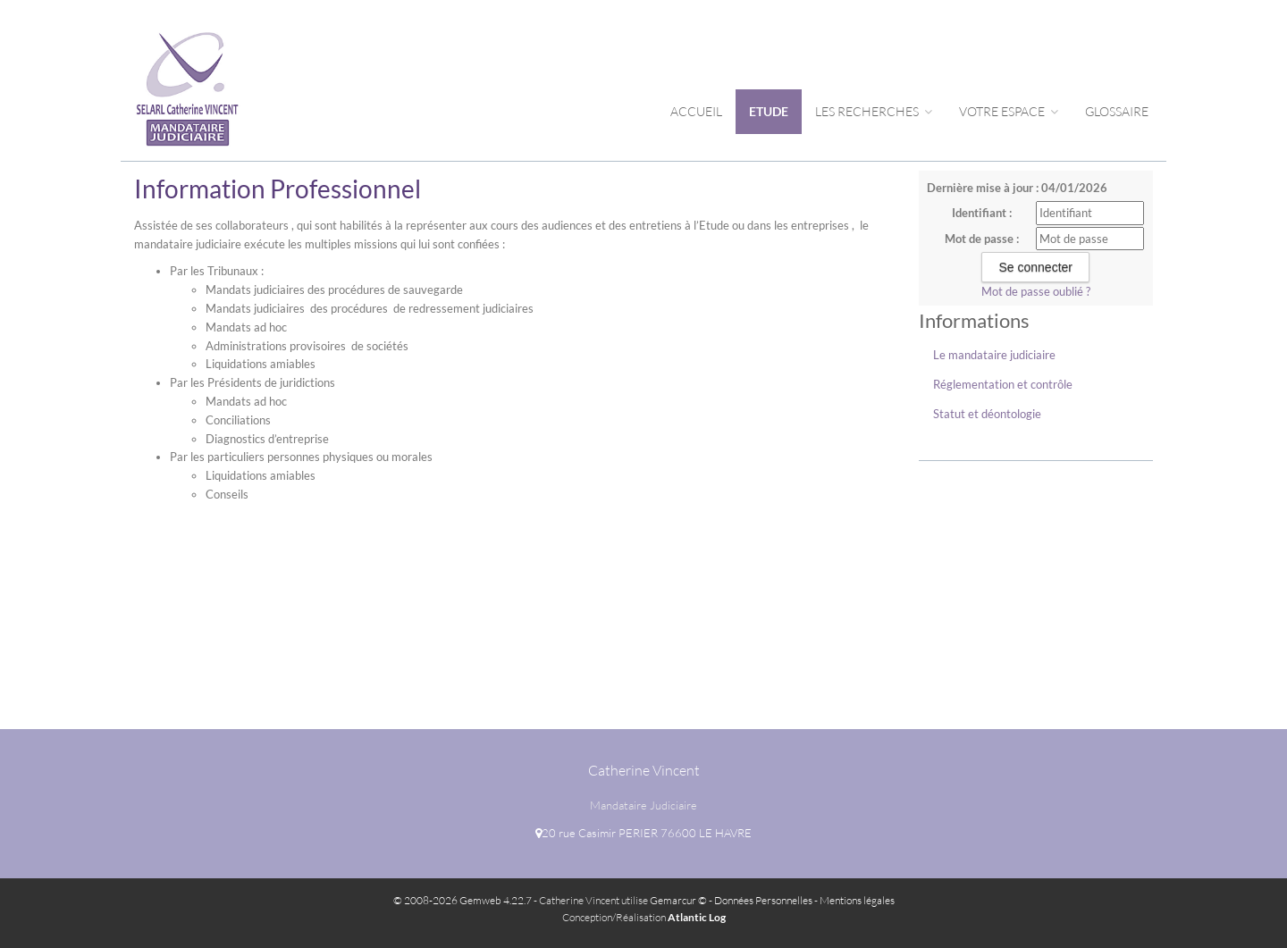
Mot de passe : (982, 238)
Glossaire (1116, 111)
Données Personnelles (763, 900)
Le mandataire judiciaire (994, 355)
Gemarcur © (678, 900)
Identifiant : (982, 213)
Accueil (696, 111)
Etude (768, 111)
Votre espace (1008, 111)
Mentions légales (857, 900)
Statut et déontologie (987, 414)
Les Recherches (873, 111)
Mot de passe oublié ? (1035, 291)
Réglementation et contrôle (1002, 384)
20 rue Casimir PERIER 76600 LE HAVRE (643, 833)
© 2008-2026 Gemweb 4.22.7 (462, 900)
